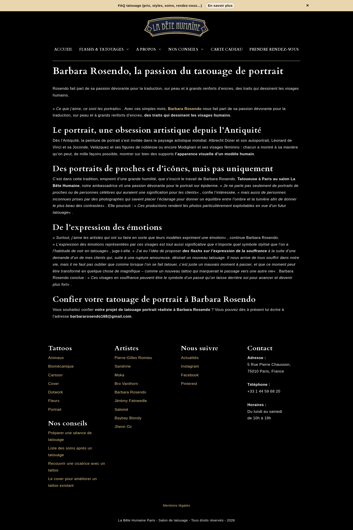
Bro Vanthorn (126, 384)
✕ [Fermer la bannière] (307, 5)
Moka (119, 375)
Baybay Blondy (128, 418)
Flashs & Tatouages (106, 49)
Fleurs (53, 401)
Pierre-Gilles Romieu (133, 358)
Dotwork (55, 392)
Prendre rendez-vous (274, 49)
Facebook (190, 375)
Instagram (190, 366)
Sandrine (123, 366)
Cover (53, 384)
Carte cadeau (227, 49)
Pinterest (189, 384)
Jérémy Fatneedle (131, 401)
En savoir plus (220, 5)
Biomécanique (61, 366)
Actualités (190, 358)
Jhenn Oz (123, 426)
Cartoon (55, 375)
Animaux (56, 358)
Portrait (54, 409)
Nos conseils (187, 49)
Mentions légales (176, 505)
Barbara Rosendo (130, 392)
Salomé (121, 409)
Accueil (63, 49)
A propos (150, 49)
